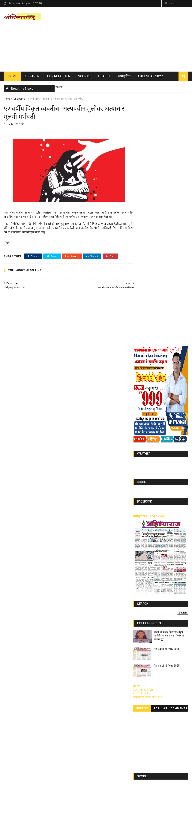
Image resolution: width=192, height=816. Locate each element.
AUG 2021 (171, 748)
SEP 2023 (171, 732)
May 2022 (155, 737)
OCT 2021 (141, 743)
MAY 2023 (156, 710)
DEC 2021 (141, 704)
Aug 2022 (171, 737)
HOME (12, 77)
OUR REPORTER (58, 77)
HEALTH (104, 77)
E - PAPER (32, 77)
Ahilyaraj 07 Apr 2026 (148, 320)
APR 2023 (141, 721)
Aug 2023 (141, 726)
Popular (160, 512)
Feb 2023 (171, 710)
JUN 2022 (140, 715)
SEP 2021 (155, 764)
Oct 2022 (156, 748)
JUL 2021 (170, 753)
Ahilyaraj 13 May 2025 (167, 469)
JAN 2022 (156, 704)
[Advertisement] (120, 40)
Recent (142, 512)
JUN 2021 (140, 759)
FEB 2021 (155, 753)
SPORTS (84, 77)
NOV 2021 (156, 721)
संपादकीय (124, 77)
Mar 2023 (171, 704)
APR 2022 (172, 726)
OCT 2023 (156, 732)
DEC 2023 (141, 748)
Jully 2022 (172, 721)
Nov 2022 (141, 764)
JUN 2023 (171, 715)
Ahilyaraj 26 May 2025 (167, 453)
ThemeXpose (35, 811)
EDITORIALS (140, 498)
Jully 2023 (156, 715)
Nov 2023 (141, 732)
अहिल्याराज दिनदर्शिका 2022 (147, 501)
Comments (179, 512)
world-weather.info (160, 266)
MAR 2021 (156, 759)
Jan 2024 (170, 743)
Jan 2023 (140, 737)
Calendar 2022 (150, 77)
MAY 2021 (172, 759)
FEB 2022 (140, 710)
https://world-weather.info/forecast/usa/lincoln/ (160, 270)
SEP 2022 (156, 743)
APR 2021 (141, 753)
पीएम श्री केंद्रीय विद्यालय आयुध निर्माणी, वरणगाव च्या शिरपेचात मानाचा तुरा (169, 440)
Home (7, 99)
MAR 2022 (156, 726)
